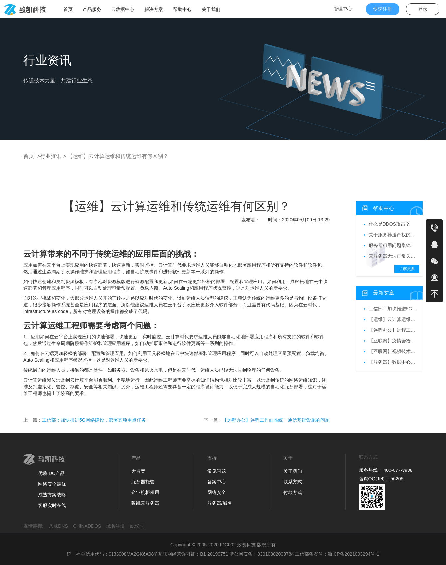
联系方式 (292, 481)
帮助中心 (182, 9)
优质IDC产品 (51, 473)
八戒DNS (60, 526)
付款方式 (292, 492)
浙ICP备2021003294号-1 (353, 554)
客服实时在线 (52, 505)
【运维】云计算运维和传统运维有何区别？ (117, 156)
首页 (68, 9)
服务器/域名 (219, 503)
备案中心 (216, 481)
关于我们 (211, 9)
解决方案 (153, 9)
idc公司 (139, 526)
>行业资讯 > (50, 156)
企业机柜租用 (145, 492)
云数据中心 (122, 9)
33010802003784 (275, 554)
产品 (136, 458)
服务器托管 (143, 481)
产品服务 (92, 9)
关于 (288, 458)
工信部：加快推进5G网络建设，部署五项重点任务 (94, 420)
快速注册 (382, 9)
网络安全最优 (52, 484)
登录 (422, 9)
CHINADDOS (89, 526)
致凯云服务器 (145, 503)
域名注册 (117, 526)
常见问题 (216, 471)
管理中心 (343, 8)
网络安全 (216, 492)
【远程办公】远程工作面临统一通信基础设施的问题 (276, 420)
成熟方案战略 (52, 494)
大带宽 (138, 471)
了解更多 (407, 268)
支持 (212, 458)
